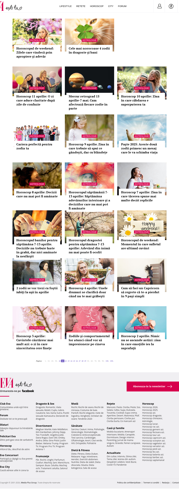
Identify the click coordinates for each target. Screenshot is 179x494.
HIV (73, 443)
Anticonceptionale (91, 434)
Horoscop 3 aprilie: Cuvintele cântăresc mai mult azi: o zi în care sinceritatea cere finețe (34, 342)
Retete (80, 6)
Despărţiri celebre (116, 461)
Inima (90, 429)
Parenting (111, 440)
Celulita (54, 465)
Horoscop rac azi (150, 426)
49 (85, 361)
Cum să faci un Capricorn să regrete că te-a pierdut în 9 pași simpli (140, 292)
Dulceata (130, 409)
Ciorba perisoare (115, 418)
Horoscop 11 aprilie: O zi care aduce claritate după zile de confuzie (35, 100)
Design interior (126, 437)
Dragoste (40, 407)
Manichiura (63, 462)
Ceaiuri (83, 429)
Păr (37, 459)
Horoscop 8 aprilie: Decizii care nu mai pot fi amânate (37, 194)
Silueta (84, 465)
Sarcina (75, 429)
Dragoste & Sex (45, 403)
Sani (55, 462)
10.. (49, 361)
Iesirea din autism (127, 459)
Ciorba (126, 407)
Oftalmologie (77, 440)
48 (82, 361)
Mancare (111, 407)
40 (60, 361)
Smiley (61, 437)
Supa (122, 409)
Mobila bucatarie (115, 431)
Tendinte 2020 (85, 418)
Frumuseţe (42, 456)
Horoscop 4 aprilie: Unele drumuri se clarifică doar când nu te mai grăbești (88, 292)
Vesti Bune (131, 461)
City (110, 6)
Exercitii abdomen (89, 459)
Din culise (111, 456)
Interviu (121, 456)
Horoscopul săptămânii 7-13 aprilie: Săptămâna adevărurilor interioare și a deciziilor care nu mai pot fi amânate (89, 200)
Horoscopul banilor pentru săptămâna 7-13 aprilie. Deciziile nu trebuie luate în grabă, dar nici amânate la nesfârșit (36, 248)
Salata (110, 409)
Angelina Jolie (57, 434)
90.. (103, 361)
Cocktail (120, 412)
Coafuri (39, 462)
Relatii (47, 410)
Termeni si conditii (151, 482)
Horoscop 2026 (150, 407)
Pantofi (74, 412)
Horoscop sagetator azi (153, 443)
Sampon (40, 465)
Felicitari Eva (8, 436)
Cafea (116, 409)
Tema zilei (112, 459)
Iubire (61, 410)
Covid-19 (111, 464)
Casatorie (40, 412)
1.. (46, 361)
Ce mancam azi (128, 421)
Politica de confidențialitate (128, 482)
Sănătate (76, 425)
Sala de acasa (89, 467)
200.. (112, 361)
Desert (120, 415)
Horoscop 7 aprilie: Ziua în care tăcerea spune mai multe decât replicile (141, 196)
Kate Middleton (60, 429)
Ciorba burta (113, 421)
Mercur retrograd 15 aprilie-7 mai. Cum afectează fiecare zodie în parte (88, 102)
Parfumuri (59, 459)
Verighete (85, 415)
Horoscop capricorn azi (153, 437)
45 (74, 361)
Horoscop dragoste (152, 415)
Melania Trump (51, 443)
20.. (52, 361)
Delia (45, 440)
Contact (175, 482)
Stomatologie (90, 432)
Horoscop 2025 (150, 409)
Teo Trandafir (42, 434)
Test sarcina (77, 437)
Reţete (111, 403)
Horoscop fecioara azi (153, 432)
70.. (95, 361)
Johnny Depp (58, 432)
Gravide (119, 443)
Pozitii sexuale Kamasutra (52, 414)
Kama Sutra (56, 412)
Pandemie (121, 464)
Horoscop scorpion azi (153, 440)
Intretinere (92, 456)
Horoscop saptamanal (153, 460)
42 (66, 361)
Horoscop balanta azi (152, 454)
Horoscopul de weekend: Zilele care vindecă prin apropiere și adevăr (35, 52)
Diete (74, 453)
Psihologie (99, 429)
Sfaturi (4, 424)
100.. (107, 361)
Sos (138, 407)
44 (71, 361)
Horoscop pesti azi (151, 448)
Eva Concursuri (9, 455)
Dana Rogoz (42, 437)
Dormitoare (112, 437)
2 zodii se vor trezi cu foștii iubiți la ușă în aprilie (37, 290)
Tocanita (111, 412)
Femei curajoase (132, 443)
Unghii (50, 459)
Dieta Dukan (91, 453)
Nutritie (75, 462)
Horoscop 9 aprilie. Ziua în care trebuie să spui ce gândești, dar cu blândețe (89, 148)
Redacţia (165, 482)
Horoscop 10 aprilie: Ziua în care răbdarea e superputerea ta (140, 100)
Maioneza (129, 415)
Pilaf (137, 415)
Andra (39, 440)
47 (80, 361)
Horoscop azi (148, 412)
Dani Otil (53, 437)
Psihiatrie (91, 443)
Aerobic (75, 459)
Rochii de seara (86, 407)
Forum (122, 6)
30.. (56, 361)
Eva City (5, 466)
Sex (48, 412)
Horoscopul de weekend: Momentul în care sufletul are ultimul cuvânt (141, 244)
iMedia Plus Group (29, 482)
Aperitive (111, 415)
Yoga (83, 456)
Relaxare (75, 456)
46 (77, 361)
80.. (99, 361)
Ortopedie (81, 443)
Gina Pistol (54, 440)
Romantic (50, 407)
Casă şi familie (115, 428)
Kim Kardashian (43, 432)
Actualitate (113, 453)
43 (68, 361)
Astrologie (37, 40)
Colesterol (76, 434)
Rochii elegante (87, 412)
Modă (74, 403)
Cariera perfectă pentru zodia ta (34, 146)
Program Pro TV (47, 446)
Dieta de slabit (87, 462)
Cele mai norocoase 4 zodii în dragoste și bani (89, 50)
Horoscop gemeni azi (152, 429)
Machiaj (48, 462)
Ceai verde (96, 440)
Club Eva (5, 403)
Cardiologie (90, 437)
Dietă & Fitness (80, 450)
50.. (88, 361)
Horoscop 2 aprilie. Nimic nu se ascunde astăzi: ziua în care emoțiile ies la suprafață (141, 342)
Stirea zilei (131, 456)
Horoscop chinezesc (152, 418)
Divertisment (44, 425)
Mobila (121, 434)
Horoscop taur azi (151, 435)
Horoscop (97, 6)
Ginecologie (77, 432)
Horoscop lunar (150, 423)
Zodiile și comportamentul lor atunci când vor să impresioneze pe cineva (89, 340)
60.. (92, 361)
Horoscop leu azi (150, 451)
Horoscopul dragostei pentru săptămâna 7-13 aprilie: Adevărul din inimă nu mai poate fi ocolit (89, 246)
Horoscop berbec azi (152, 457)
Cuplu (54, 410)
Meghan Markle (43, 429)
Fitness (81, 453)
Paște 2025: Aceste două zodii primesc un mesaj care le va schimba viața (139, 148)
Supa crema (131, 412)
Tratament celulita (50, 468)
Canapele (130, 434)
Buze (47, 465)
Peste (133, 407)
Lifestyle (65, 6)
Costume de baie (88, 410)
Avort (88, 440)
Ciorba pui (129, 418)
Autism (110, 445)
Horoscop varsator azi (153, 446)
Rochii (43, 459)
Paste (119, 407)
